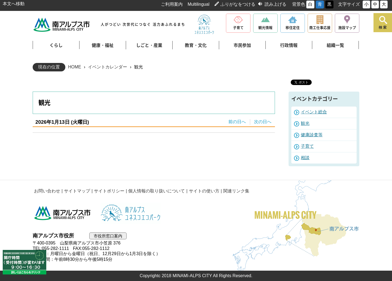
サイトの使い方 (204, 191)
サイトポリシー (109, 191)
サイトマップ (77, 191)
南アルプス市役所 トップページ (62, 24)
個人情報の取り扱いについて (156, 191)
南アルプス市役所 (63, 213)
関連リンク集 (236, 191)
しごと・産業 (149, 45)
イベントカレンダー (107, 67)
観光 (305, 123)
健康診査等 (312, 134)
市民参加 (242, 45)
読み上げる (275, 4)
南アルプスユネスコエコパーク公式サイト (204, 24)
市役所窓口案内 (108, 236)
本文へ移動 (13, 3)
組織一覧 (335, 45)
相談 (305, 157)
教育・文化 (196, 45)
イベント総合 (314, 112)
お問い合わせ (47, 191)
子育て (307, 146)
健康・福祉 (103, 45)
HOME (74, 67)
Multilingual (198, 4)
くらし (56, 45)
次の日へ (262, 121)
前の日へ (237, 121)
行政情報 (289, 45)
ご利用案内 (172, 4)
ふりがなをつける (237, 4)
